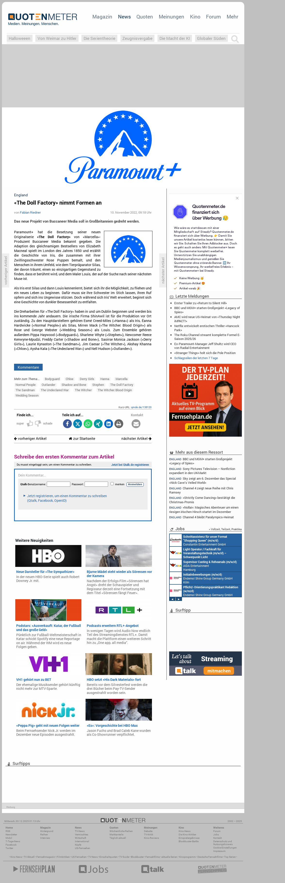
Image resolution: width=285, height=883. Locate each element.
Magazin (102, 16)
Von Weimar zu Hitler (57, 38)
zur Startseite (82, 438)
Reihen (44, 834)
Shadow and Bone (74, 385)
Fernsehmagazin (45, 856)
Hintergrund (46, 831)
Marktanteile (116, 834)
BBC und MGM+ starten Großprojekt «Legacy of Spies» (207, 310)
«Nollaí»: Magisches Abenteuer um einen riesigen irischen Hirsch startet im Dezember (203, 509)
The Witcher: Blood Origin (115, 390)
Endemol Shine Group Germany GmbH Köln (201, 578)
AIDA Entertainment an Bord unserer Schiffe (198, 553)
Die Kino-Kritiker (187, 834)
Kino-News (184, 831)
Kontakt (217, 838)
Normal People (26, 385)
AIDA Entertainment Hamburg (203, 565)
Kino (195, 16)
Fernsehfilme (152, 856)
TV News (93, 856)
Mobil (9, 838)
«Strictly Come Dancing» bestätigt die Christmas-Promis (202, 500)
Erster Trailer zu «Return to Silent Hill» (200, 303)
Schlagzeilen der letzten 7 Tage (196, 358)
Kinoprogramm (187, 856)
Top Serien (230, 856)
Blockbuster (137, 856)
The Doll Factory (121, 385)
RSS (8, 831)
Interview (45, 838)
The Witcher (83, 390)
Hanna (104, 379)
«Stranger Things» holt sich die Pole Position (205, 353)
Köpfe (78, 844)
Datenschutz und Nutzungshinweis (223, 843)
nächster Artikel (136, 438)
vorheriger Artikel (30, 438)
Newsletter (11, 834)
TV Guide (124, 856)
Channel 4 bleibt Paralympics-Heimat (201, 517)
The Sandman (25, 390)
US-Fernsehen (82, 848)
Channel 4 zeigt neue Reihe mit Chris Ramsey (201, 490)
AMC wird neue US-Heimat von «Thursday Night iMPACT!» (207, 319)
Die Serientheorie (99, 38)
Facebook (11, 844)
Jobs (216, 834)
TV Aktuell (29, 856)
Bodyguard (52, 379)
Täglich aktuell (118, 838)
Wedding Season (27, 395)
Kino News (16, 856)
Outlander (48, 385)
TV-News (80, 831)
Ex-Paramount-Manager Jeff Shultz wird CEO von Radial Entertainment (205, 346)
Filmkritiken (63, 856)
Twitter (9, 848)
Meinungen (171, 16)
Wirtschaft (80, 838)
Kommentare (28, 367)
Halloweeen (19, 38)
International (82, 841)
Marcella (121, 379)
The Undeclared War (55, 390)
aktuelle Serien (169, 856)
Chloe (69, 379)
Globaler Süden (211, 38)
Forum (213, 16)
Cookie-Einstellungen (225, 847)
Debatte (148, 831)
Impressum (219, 851)
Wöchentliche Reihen (121, 831)
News (124, 16)
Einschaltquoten (108, 856)
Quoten (144, 16)
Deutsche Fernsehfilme (210, 856)
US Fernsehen (79, 856)
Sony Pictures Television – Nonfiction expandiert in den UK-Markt (202, 471)
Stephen (98, 385)
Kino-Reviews (151, 838)
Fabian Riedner (30, 212)
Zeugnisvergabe (137, 38)
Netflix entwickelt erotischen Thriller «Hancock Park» (206, 328)
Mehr (232, 16)
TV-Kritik (148, 834)
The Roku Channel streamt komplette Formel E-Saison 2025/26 (207, 337)
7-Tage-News (13, 841)
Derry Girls (87, 379)
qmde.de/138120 (141, 407)
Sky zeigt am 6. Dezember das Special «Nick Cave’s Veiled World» (202, 480)
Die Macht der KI (174, 38)
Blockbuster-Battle (188, 841)
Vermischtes (81, 834)
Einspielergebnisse (189, 838)
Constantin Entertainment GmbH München (198, 540)
